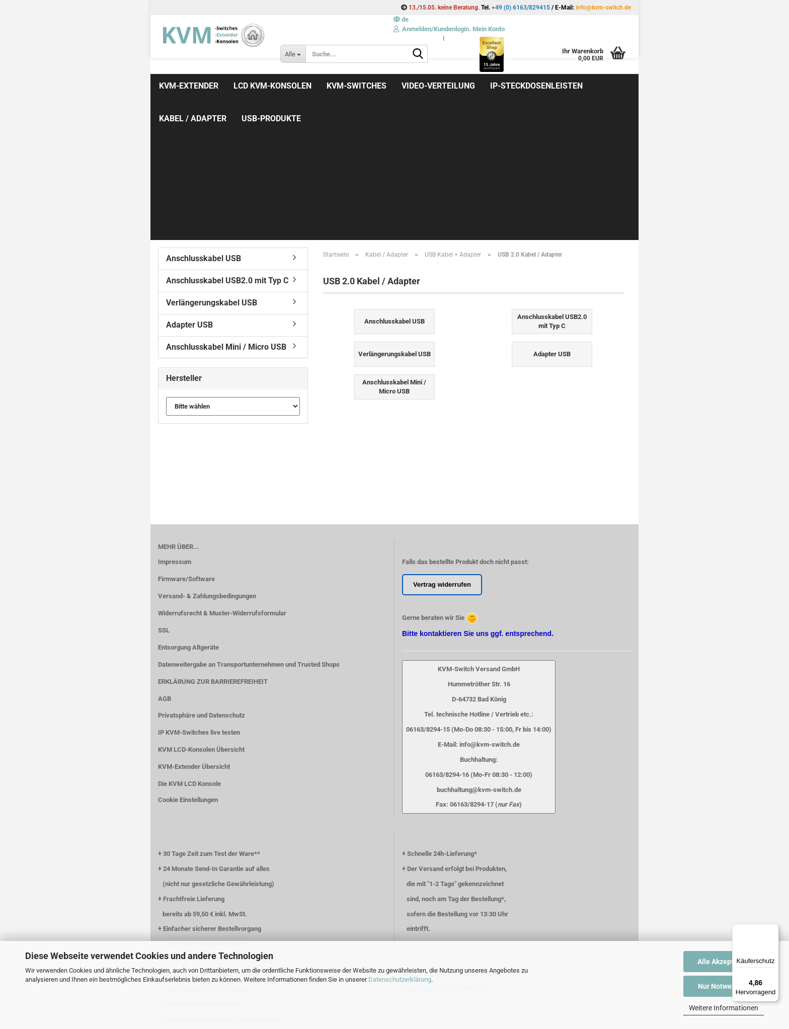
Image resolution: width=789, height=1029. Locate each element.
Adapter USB (189, 191)
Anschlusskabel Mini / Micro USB (226, 213)
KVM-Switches (356, 86)
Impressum (174, 428)
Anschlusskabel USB (203, 125)
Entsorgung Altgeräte (188, 514)
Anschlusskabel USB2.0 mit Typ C (227, 147)
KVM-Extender (188, 86)
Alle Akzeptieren (723, 962)
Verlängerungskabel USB (211, 169)
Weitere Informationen (723, 1008)
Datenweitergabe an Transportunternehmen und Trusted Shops (249, 531)
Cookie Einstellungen (188, 666)
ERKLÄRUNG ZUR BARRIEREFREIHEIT (213, 548)
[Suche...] (292, 54)
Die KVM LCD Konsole (189, 650)
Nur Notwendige (724, 986)
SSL (164, 497)
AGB (164, 565)
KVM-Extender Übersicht (194, 633)
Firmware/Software (186, 445)
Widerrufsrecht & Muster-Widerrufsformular (222, 480)
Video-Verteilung (438, 86)
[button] (401, 19)
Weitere (506, 86)
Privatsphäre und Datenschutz (201, 582)
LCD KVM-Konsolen (272, 86)
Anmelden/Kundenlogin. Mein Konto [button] (449, 29)
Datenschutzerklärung (399, 979)
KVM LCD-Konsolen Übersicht (201, 616)
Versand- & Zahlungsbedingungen (207, 462)
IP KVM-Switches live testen (199, 599)
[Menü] (773, 930)
